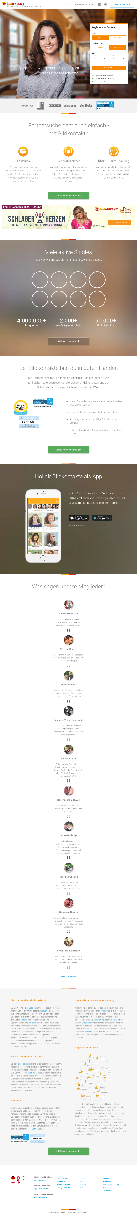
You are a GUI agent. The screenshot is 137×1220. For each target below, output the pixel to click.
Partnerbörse (22, 1068)
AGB (105, 1192)
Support (106, 1182)
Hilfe (81, 1192)
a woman (117, 38)
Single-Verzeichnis (63, 1189)
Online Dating (32, 1133)
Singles (104, 1014)
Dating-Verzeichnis (64, 1192)
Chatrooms (86, 1026)
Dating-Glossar (62, 1182)
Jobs (82, 1185)
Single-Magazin (62, 1185)
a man (100, 38)
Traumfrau (33, 1026)
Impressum (107, 1185)
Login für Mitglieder (122, 4)
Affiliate (83, 1189)
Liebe (31, 1011)
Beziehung (89, 1035)
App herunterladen (40, 1184)
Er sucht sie (99, 1023)
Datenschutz (108, 1195)
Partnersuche (38, 1041)
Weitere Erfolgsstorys (68, 980)
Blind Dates (32, 1077)
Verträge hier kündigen (111, 1189)
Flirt (18, 1032)
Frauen (44, 1014)
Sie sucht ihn (115, 1023)
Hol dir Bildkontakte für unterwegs (80, 4)
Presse (82, 1182)
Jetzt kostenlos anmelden (68, 196)
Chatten (24, 1023)
